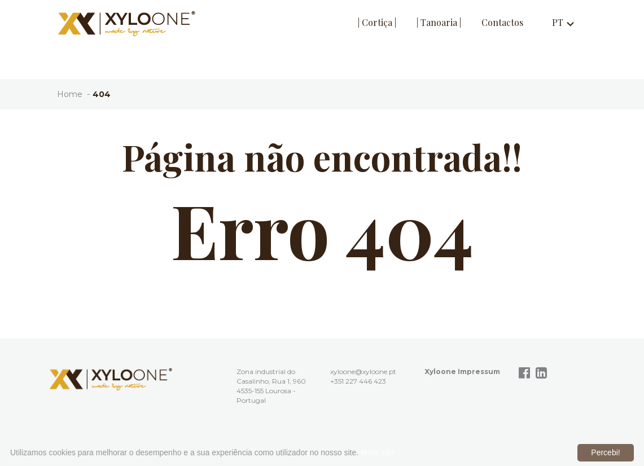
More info (377, 452)
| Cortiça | (377, 22)
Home (69, 94)
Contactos (502, 22)
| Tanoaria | (439, 22)
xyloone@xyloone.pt (363, 371)
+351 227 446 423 (358, 381)
